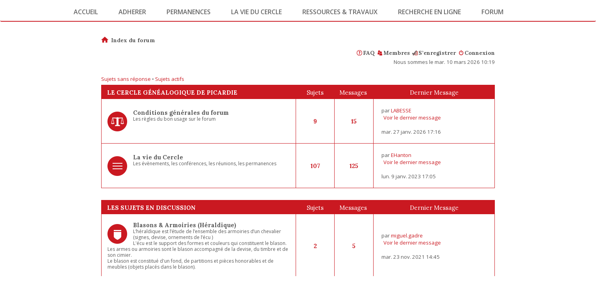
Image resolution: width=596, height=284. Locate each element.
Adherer (132, 11)
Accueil (86, 11)
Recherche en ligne (429, 11)
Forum (492, 11)
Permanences (189, 11)
